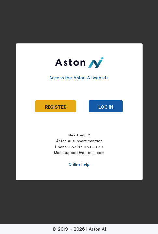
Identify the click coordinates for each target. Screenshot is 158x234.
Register (55, 106)
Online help (79, 164)
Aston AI (97, 229)
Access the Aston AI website (79, 77)
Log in (105, 106)
